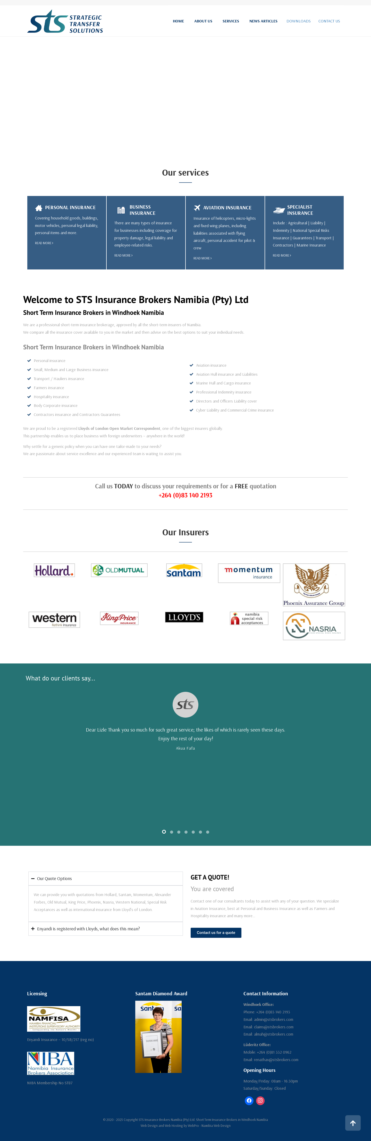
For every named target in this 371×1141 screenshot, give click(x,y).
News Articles (263, 20)
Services (231, 20)
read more (44, 243)
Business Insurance (142, 209)
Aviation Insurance (227, 207)
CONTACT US (329, 20)
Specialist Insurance (300, 209)
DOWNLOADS (298, 20)
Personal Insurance (70, 207)
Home (178, 20)
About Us (203, 20)
